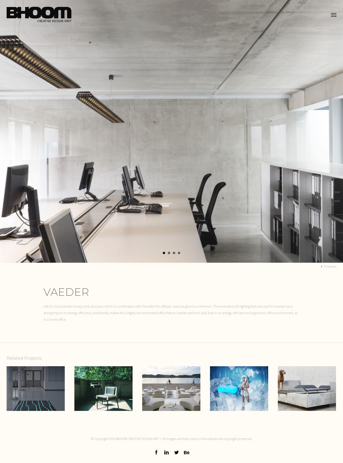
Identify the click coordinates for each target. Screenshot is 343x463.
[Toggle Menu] (333, 14)
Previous (330, 266)
